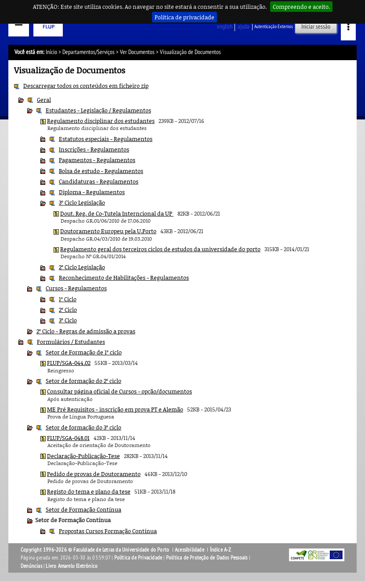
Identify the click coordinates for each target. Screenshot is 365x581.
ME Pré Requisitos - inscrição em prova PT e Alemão (115, 409)
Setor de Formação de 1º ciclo (84, 352)
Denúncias (31, 566)
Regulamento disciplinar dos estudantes (101, 121)
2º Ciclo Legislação (82, 267)
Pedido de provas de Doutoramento (94, 474)
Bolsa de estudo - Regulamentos (101, 171)
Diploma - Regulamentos (92, 192)
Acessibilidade (189, 549)
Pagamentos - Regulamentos (97, 160)
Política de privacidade (184, 17)
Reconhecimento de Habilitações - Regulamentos (124, 277)
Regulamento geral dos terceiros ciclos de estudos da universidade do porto (160, 249)
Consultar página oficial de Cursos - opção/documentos (119, 391)
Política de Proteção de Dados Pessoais (207, 557)
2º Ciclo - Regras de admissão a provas (85, 331)
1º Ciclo (67, 299)
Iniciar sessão (315, 26)
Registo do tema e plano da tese (88, 491)
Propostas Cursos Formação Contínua (108, 531)
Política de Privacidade (138, 557)
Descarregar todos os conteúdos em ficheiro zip (85, 86)
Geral (44, 100)
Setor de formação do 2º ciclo (83, 381)
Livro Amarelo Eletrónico (72, 566)
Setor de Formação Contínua (83, 509)
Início (51, 52)
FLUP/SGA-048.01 (68, 438)
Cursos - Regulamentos (76, 288)
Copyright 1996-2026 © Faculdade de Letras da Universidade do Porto (95, 549)
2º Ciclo (68, 310)
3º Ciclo (68, 320)
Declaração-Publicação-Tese (83, 456)
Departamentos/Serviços (88, 52)
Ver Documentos (137, 52)
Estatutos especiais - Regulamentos (105, 139)
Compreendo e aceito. (301, 7)
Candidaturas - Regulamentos (98, 181)
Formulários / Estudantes (71, 342)
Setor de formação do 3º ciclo (83, 427)
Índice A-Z (220, 549)
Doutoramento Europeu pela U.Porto (108, 231)
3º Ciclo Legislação (82, 202)
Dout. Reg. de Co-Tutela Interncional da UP (116, 213)
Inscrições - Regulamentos (94, 149)
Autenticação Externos (273, 26)
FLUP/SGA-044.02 (68, 363)
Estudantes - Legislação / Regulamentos (98, 110)
